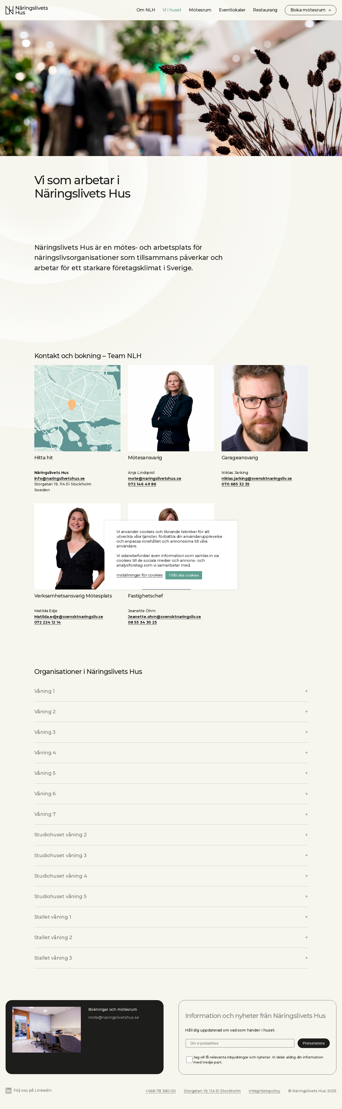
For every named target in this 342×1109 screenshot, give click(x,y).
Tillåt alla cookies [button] (184, 575)
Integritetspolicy (264, 1090)
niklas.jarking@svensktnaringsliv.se (257, 478)
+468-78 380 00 (160, 1090)
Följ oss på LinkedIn (33, 1090)
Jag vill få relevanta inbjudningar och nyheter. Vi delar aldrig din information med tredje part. (258, 1059)
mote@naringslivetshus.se (154, 478)
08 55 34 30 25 (142, 622)
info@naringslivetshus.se (59, 478)
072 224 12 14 (47, 622)
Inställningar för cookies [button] (139, 575)
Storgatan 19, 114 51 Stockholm (212, 1090)
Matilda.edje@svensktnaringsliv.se (68, 616)
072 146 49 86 (142, 484)
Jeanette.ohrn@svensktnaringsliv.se (164, 616)
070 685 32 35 (235, 484)
